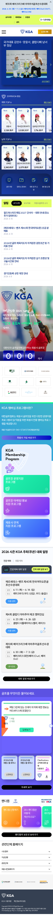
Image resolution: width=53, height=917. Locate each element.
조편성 (27, 17)
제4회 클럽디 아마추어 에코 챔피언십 (25, 614)
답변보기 (27, 729)
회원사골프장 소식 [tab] (41, 203)
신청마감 (9, 774)
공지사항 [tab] (16, 203)
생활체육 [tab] (19, 560)
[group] (9, 120)
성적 (17, 22)
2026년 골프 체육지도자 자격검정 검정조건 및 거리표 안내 (26, 245)
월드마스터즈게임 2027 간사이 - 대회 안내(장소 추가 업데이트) (26, 214)
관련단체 (5, 863)
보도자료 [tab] (27, 203)
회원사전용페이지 (8, 869)
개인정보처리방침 (20, 901)
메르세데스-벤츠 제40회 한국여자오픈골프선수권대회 (27, 583)
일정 (8, 590)
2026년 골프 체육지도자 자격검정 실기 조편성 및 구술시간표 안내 (26, 260)
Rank (5, 111)
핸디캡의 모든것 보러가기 (26, 834)
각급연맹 (5, 857)
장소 (8, 594)
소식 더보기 (46, 81)
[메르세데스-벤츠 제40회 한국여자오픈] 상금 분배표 (26, 230)
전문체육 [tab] (7, 560)
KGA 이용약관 (6, 901)
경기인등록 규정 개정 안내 (16, 273)
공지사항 (8, 17)
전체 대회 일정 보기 (40, 569)
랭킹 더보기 (48, 102)
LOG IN (44, 32)
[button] (51, 64)
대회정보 (18, 17)
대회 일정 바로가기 (26, 678)
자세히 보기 (26, 787)
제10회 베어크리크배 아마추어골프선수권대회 (27, 645)
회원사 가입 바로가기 (26, 437)
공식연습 (11, 666)
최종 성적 (11, 601)
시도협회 (5, 851)
